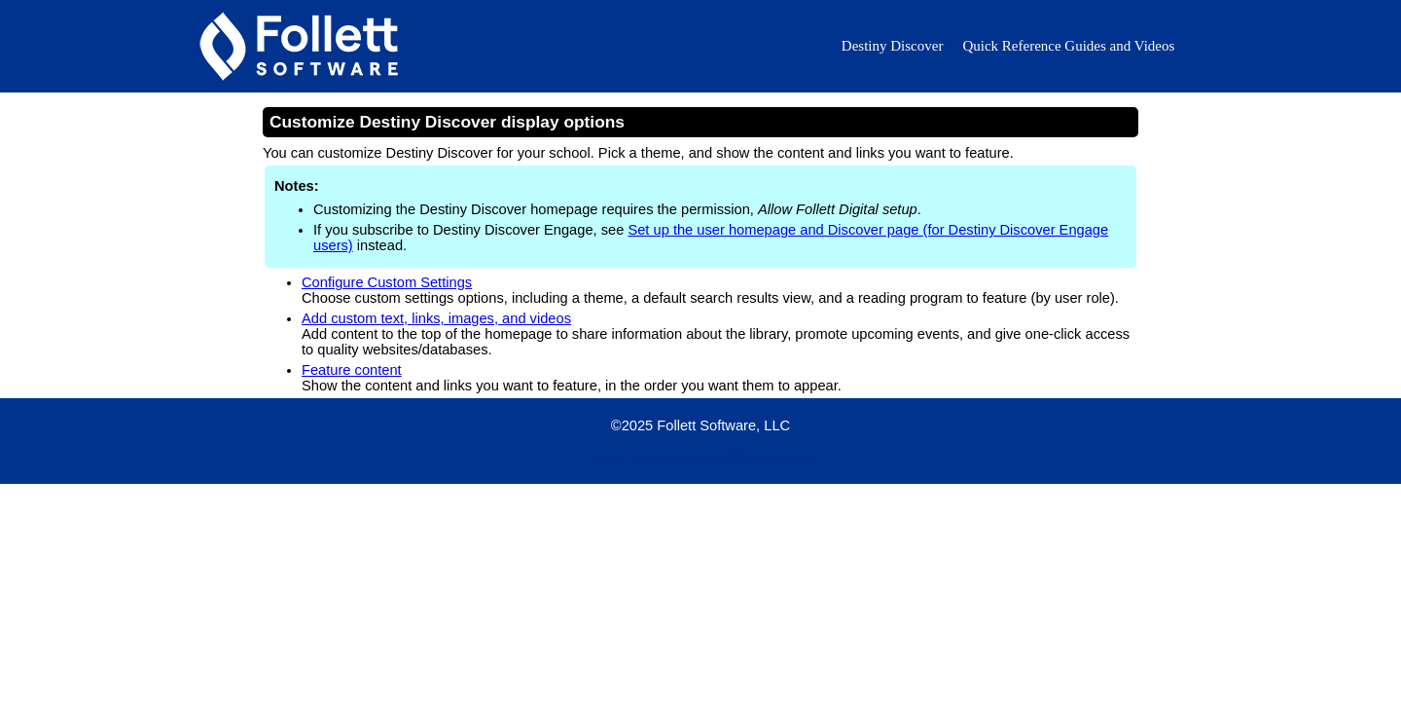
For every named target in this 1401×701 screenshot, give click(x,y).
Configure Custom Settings (387, 282)
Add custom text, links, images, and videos (436, 318)
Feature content (352, 370)
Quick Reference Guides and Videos (1068, 46)
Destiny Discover (893, 46)
